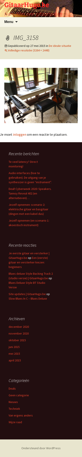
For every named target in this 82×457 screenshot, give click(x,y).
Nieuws (13, 402)
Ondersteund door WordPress (41, 448)
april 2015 (15, 360)
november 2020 (19, 333)
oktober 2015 (17, 340)
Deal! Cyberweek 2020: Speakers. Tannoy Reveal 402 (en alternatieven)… (30, 193)
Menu (8, 22)
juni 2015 (14, 347)
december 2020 (19, 327)
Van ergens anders (21, 415)
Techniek (14, 409)
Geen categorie (19, 395)
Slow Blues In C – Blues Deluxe (28, 298)
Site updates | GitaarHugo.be (27, 294)
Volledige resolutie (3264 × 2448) (28, 50)
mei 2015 (14, 354)
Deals (12, 388)
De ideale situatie (60, 46)
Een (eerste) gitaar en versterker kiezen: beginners (28, 262)
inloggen (19, 134)
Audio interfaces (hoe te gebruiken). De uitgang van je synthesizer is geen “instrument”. (30, 177)
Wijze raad (15, 422)
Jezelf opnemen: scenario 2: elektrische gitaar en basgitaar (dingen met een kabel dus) (28, 209)
